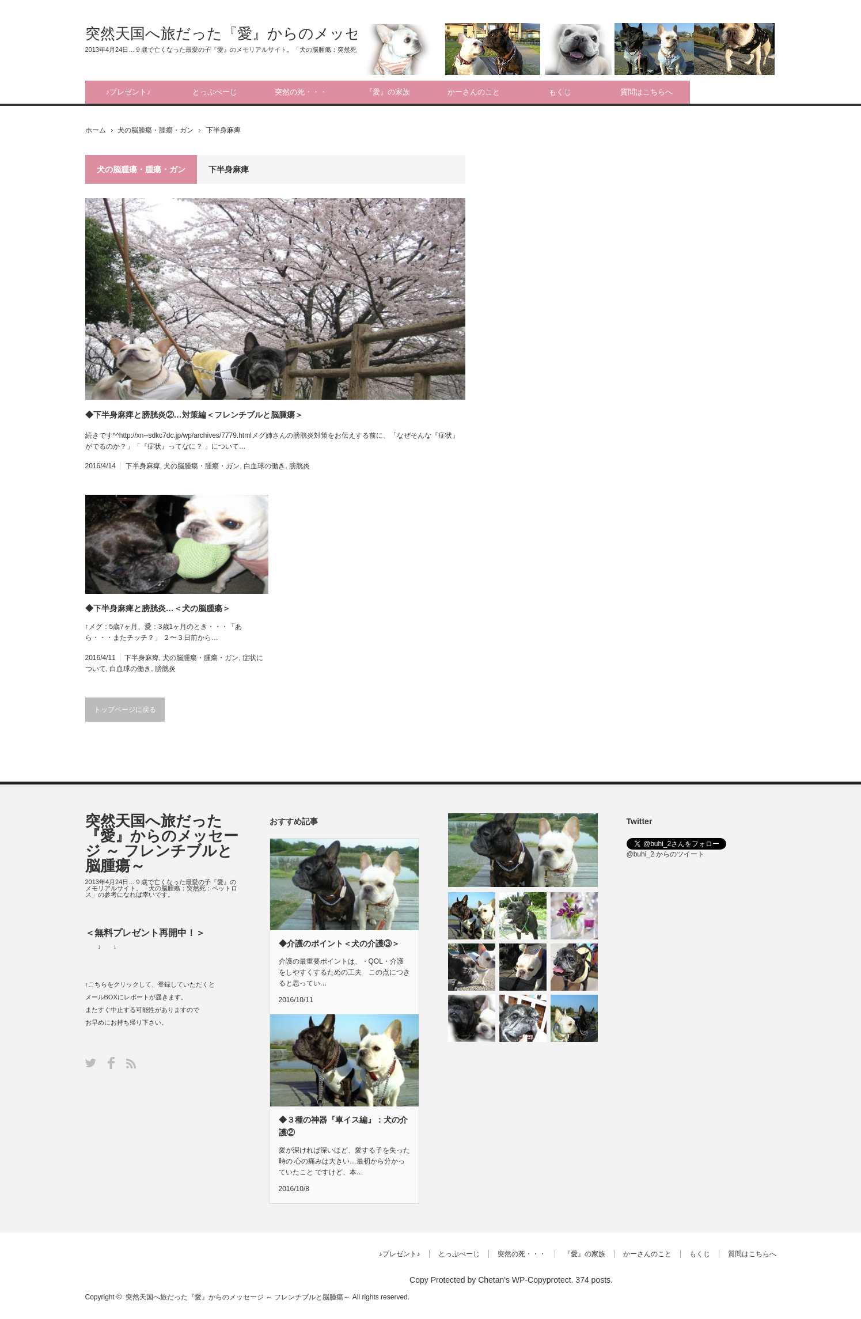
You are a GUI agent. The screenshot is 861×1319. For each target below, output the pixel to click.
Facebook (111, 1063)
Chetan (491, 1279)
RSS (131, 1063)
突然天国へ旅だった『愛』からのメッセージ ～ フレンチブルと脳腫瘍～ (334, 33)
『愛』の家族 (387, 92)
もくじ (560, 92)
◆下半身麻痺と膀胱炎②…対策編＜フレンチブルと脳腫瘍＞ (194, 414)
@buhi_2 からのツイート (666, 854)
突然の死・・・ (301, 92)
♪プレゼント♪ (128, 92)
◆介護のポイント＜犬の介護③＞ (339, 943)
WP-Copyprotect (541, 1279)
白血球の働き (264, 466)
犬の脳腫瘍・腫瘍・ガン (155, 130)
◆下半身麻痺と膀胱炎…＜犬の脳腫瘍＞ (157, 608)
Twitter (90, 1063)
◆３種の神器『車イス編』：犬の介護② (343, 1126)
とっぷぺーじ (214, 92)
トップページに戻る (125, 710)
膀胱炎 (299, 466)
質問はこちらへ (646, 92)
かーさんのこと (473, 92)
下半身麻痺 (143, 466)
